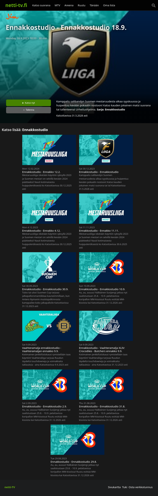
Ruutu (82, 5)
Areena (69, 5)
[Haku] (153, 5)
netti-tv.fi (16, 5)
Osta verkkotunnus (141, 487)
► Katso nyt (28, 102)
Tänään (94, 5)
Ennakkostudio (115, 109)
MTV (57, 5)
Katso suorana (41, 5)
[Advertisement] (79, 68)
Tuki (124, 487)
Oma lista (109, 5)
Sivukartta (114, 487)
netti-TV (9, 487)
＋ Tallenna (28, 109)
